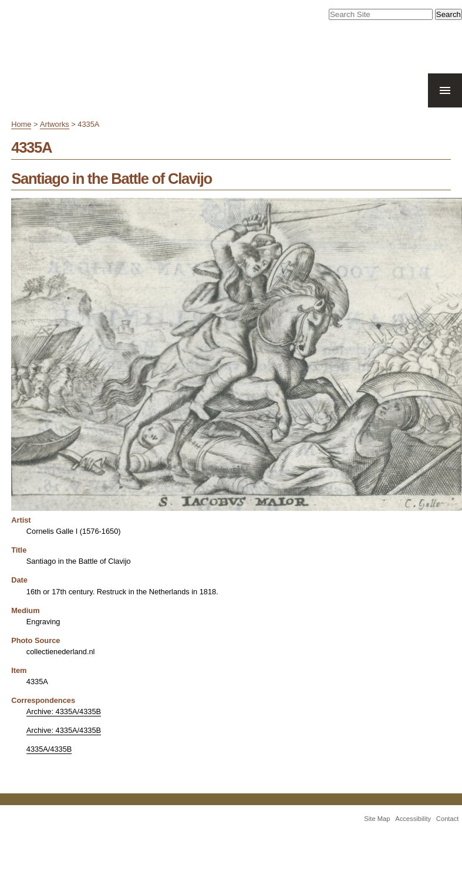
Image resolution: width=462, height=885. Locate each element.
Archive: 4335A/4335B (63, 711)
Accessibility (413, 818)
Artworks (54, 124)
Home (21, 124)
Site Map (377, 818)
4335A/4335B (49, 749)
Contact (447, 818)
